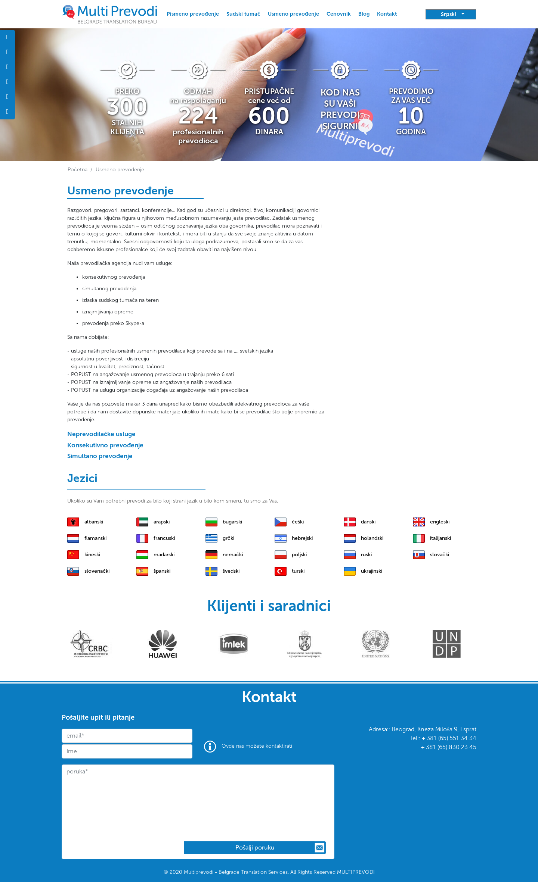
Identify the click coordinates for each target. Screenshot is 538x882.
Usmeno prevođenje (293, 14)
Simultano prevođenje (100, 456)
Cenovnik (339, 14)
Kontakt (387, 14)
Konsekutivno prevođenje (105, 445)
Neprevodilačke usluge (101, 434)
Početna (77, 169)
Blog (364, 14)
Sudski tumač (243, 14)
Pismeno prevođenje (193, 14)
